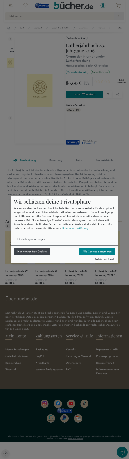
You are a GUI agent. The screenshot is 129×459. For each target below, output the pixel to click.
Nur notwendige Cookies (32, 251)
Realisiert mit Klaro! (104, 259)
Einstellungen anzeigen (31, 239)
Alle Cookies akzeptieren (97, 251)
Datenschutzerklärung (75, 228)
